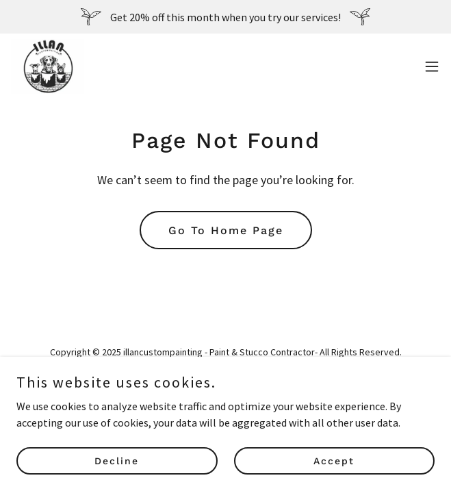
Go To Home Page (225, 230)
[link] (47, 66)
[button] (432, 66)
